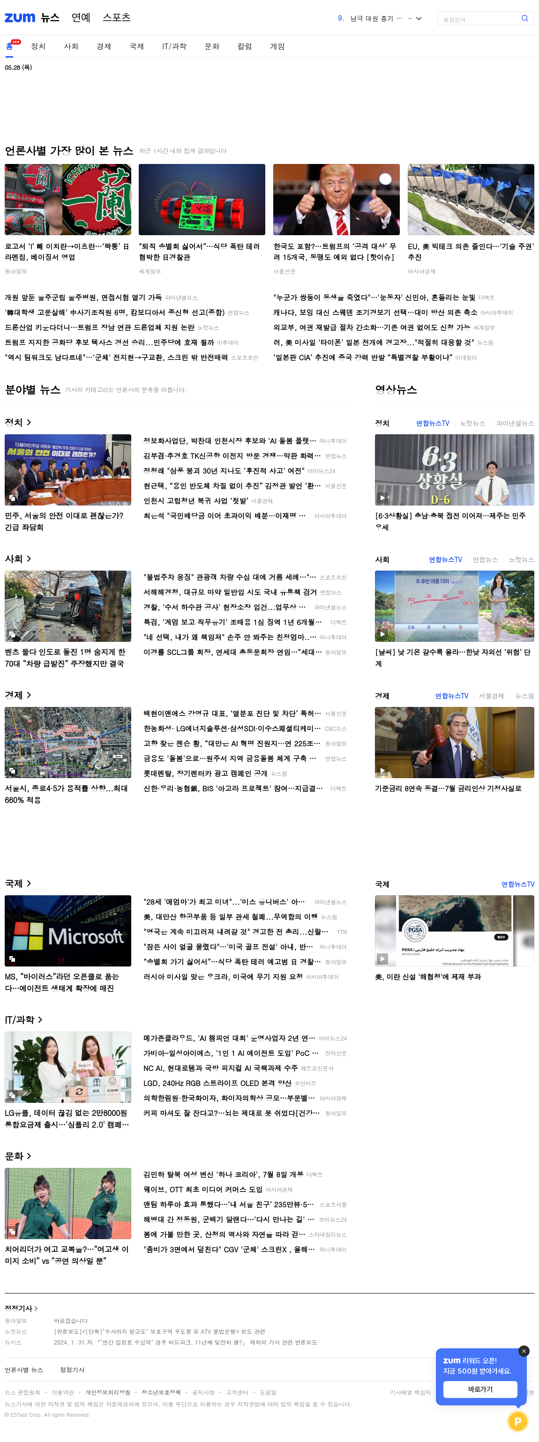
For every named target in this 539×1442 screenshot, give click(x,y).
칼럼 (244, 46)
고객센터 (237, 1392)
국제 (136, 46)
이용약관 (63, 1392)
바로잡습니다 (71, 1320)
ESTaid (18, 1414)
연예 (81, 18)
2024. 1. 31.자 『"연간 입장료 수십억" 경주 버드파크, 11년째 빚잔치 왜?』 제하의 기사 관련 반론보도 (185, 1342)
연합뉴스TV (432, 423)
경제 (104, 46)
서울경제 (491, 695)
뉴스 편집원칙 (22, 1392)
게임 (277, 46)
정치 (38, 46)
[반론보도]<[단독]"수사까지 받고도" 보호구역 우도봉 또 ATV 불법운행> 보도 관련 (159, 1331)
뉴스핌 (524, 695)
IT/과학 (174, 46)
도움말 (268, 1392)
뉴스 (50, 18)
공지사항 (203, 1392)
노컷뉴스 (472, 423)
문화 (211, 46)
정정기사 (18, 1308)
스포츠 (117, 18)
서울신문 (284, 271)
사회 (71, 46)
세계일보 (150, 271)
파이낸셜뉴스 (515, 423)
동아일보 (16, 271)
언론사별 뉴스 (24, 1369)
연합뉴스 (485, 559)
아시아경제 (422, 271)
